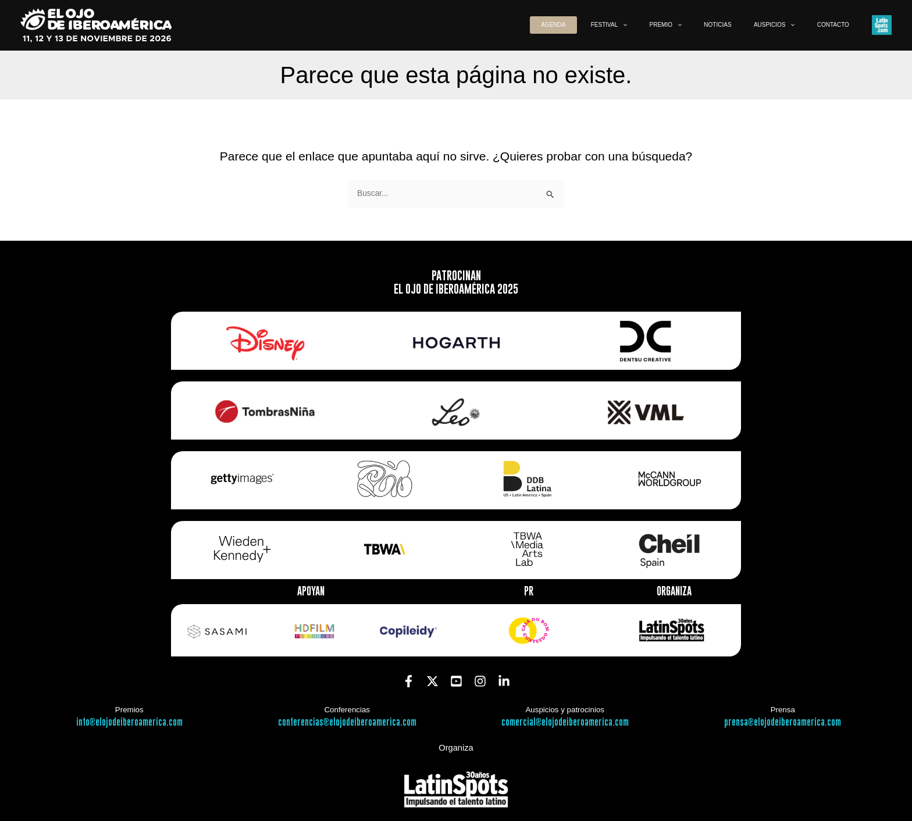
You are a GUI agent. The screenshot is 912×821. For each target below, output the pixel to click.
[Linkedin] (504, 680)
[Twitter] (432, 680)
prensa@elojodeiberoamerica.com (782, 722)
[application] (670, 25)
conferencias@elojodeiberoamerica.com (347, 722)
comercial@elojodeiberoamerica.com (565, 722)
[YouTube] (456, 680)
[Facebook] (408, 680)
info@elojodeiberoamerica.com (129, 722)
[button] (657, 25)
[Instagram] (480, 680)
